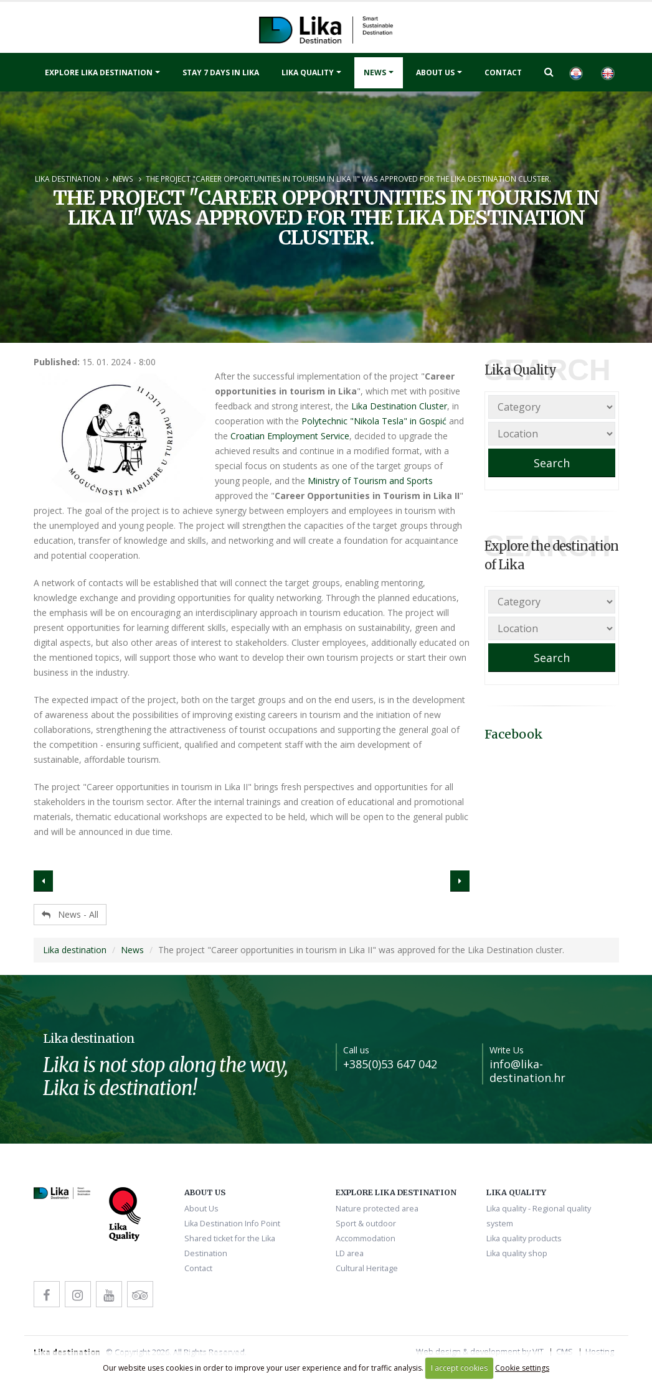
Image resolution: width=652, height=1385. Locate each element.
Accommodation (365, 1238)
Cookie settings (522, 1368)
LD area (350, 1253)
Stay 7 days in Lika (220, 72)
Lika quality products (524, 1238)
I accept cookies (459, 1368)
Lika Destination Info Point (232, 1223)
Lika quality (307, 72)
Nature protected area (377, 1208)
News (375, 72)
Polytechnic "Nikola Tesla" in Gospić (373, 421)
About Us (435, 72)
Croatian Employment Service (289, 436)
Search (552, 462)
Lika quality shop (516, 1253)
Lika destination (67, 179)
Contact (503, 72)
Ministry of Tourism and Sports (370, 481)
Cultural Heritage (367, 1268)
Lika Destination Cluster (399, 406)
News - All (70, 914)
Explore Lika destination (99, 72)
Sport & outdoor (366, 1223)
